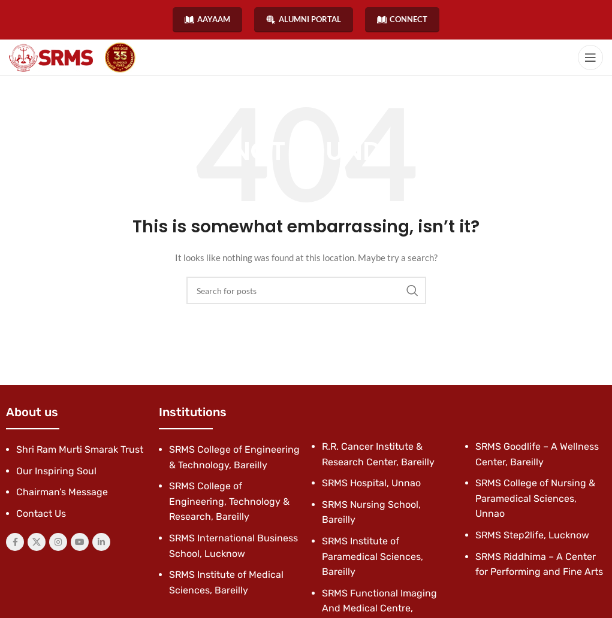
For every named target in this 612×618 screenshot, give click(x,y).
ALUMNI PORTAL (303, 19)
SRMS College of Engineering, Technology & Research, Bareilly (229, 501)
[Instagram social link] (58, 542)
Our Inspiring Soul (56, 471)
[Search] (306, 290)
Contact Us (41, 513)
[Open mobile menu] (590, 57)
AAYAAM (207, 19)
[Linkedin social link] (101, 542)
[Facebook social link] (15, 542)
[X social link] (37, 542)
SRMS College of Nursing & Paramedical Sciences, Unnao (535, 498)
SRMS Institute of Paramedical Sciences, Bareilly (372, 556)
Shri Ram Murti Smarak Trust (79, 449)
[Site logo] (51, 57)
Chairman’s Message (62, 492)
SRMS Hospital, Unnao (371, 483)
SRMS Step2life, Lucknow (532, 535)
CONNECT (402, 19)
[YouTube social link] (80, 542)
